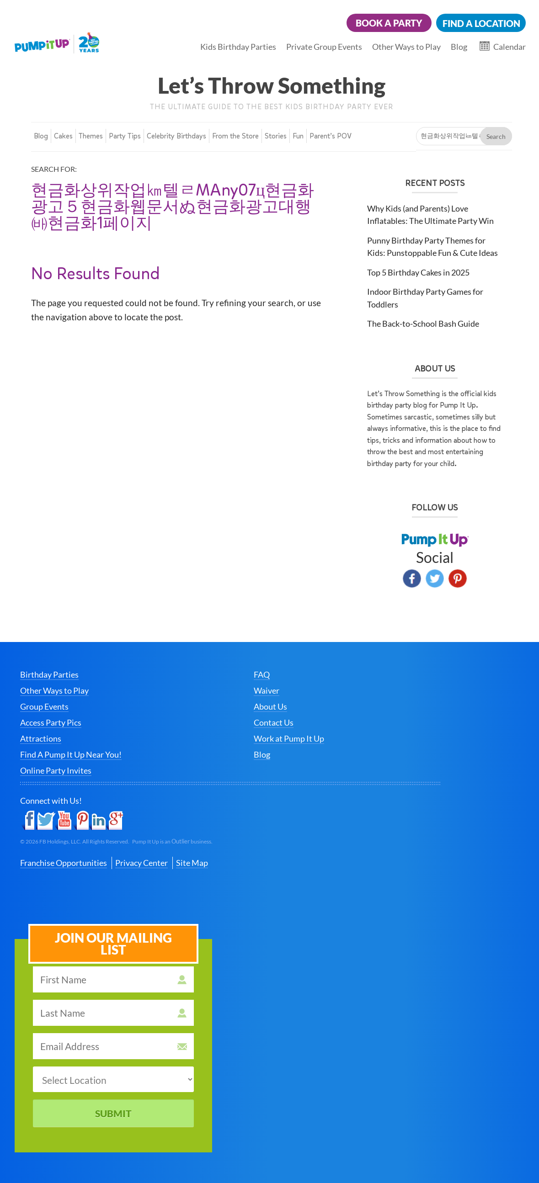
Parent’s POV (331, 136)
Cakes (63, 136)
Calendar (509, 47)
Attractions (40, 738)
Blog (459, 47)
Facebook (412, 578)
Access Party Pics (50, 722)
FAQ (262, 674)
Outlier (180, 841)
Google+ (114, 820)
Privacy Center (141, 863)
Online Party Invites (55, 770)
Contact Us (274, 722)
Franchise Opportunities (63, 863)
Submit (113, 1113)
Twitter (435, 578)
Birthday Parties (49, 674)
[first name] (113, 979)
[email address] (113, 1046)
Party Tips (125, 136)
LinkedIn (97, 820)
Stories (276, 136)
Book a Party (389, 22)
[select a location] (113, 1079)
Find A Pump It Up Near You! (71, 754)
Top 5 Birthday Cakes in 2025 (418, 272)
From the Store (235, 136)
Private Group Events (324, 47)
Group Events (44, 706)
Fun (298, 136)
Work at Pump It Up (289, 738)
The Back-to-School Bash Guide (423, 323)
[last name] (113, 1013)
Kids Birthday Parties (238, 47)
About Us (270, 706)
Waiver (266, 690)
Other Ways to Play (406, 47)
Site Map (192, 863)
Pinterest (457, 578)
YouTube (63, 820)
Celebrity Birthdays (176, 136)
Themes (91, 136)
